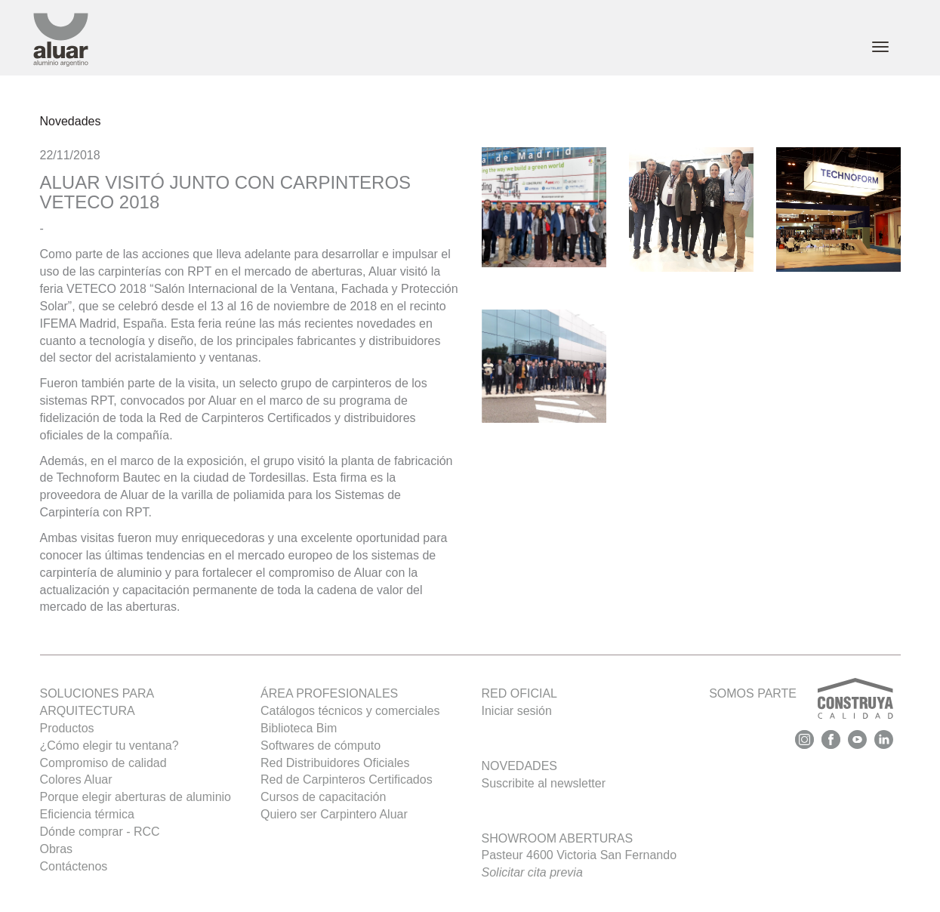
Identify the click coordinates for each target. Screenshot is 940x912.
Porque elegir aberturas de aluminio (135, 796)
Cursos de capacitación (323, 796)
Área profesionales (329, 693)
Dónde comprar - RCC (100, 831)
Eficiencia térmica (87, 814)
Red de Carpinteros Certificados (346, 779)
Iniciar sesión (517, 710)
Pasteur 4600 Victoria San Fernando (579, 864)
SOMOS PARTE (801, 702)
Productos (67, 728)
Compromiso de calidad (103, 762)
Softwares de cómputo (320, 745)
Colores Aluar (76, 779)
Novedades (70, 121)
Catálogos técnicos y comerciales (349, 710)
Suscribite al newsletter (544, 783)
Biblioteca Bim (298, 728)
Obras (56, 849)
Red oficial (519, 693)
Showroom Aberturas (557, 838)
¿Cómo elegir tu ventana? (109, 745)
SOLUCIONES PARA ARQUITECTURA (97, 702)
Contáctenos (74, 866)
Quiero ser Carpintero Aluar (334, 814)
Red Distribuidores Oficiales (334, 762)
